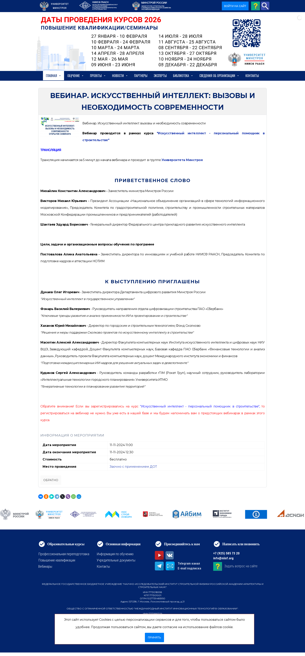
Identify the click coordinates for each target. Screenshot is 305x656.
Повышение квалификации (56, 560)
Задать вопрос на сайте (241, 566)
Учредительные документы (116, 560)
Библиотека (183, 75)
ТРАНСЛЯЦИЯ (50, 150)
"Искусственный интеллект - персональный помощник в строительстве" (199, 406)
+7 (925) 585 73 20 (226, 553)
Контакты (252, 75)
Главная (53, 75)
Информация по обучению (115, 554)
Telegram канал (189, 563)
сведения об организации (219, 75)
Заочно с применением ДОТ (133, 466)
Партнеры (140, 75)
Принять (154, 637)
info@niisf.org (223, 558)
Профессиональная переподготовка (63, 554)
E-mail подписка (189, 568)
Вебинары (45, 566)
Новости (120, 75)
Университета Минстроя (182, 160)
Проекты (98, 75)
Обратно (50, 480)
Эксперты (160, 75)
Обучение (75, 75)
